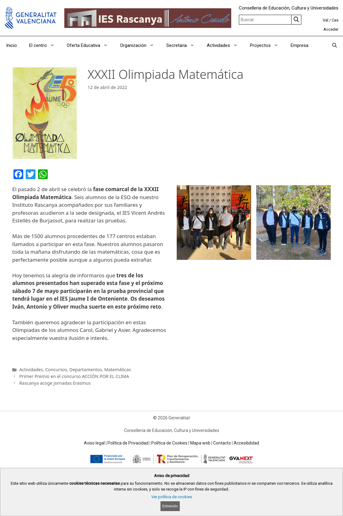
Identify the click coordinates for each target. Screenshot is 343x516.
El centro (45, 45)
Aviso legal (94, 443)
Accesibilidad (246, 443)
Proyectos (267, 45)
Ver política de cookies (171, 497)
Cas (335, 20)
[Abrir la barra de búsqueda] (334, 45)
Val (325, 20)
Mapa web (200, 443)
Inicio (11, 45)
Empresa (299, 45)
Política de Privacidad (128, 443)
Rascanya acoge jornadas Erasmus (55, 383)
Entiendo (170, 506)
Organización (140, 45)
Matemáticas (117, 369)
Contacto (222, 443)
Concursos (56, 369)
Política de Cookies (169, 443)
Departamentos (86, 369)
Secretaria (183, 45)
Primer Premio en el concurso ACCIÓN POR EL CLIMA (74, 376)
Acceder (330, 29)
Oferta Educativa (90, 45)
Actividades (225, 45)
